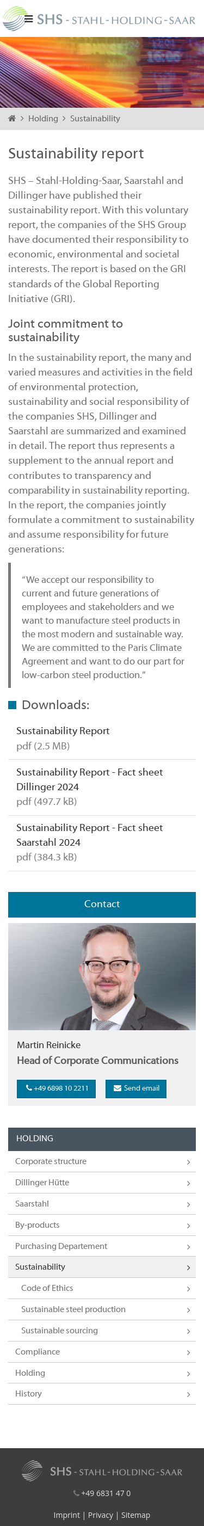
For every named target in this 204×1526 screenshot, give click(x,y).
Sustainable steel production (73, 1310)
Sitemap (135, 1515)
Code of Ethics (47, 1288)
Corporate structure (50, 1162)
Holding (44, 119)
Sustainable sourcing (59, 1331)
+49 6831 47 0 (106, 1493)
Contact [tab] (102, 904)
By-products (37, 1225)
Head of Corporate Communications (97, 1061)
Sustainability (95, 119)
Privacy (100, 1515)
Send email (136, 1088)
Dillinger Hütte (42, 1183)
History (28, 1394)
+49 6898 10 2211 (56, 1088)
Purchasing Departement (61, 1246)
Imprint (67, 1515)
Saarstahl (32, 1204)
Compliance (37, 1352)
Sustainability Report (63, 731)
